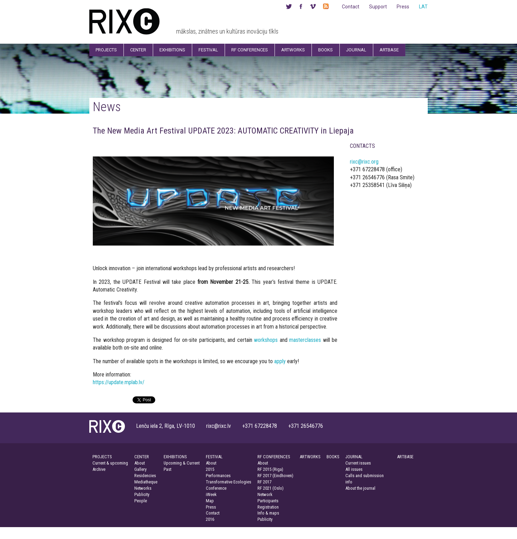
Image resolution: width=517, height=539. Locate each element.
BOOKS (333, 456)
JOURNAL (353, 456)
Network (264, 494)
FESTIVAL (214, 456)
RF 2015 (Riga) (270, 469)
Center (138, 49)
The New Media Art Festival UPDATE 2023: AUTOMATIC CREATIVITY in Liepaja (223, 131)
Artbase (389, 49)
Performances (218, 475)
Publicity (141, 494)
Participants (267, 500)
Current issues (358, 463)
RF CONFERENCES (273, 456)
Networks (142, 488)
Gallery (140, 469)
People (140, 500)
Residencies (145, 475)
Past (167, 469)
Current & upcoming (110, 463)
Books (325, 49)
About (139, 463)
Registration (268, 507)
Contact (350, 6)
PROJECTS (102, 456)
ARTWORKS (310, 456)
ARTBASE (405, 456)
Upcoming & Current (182, 463)
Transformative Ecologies (228, 481)
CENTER (141, 456)
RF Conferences (249, 49)
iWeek (211, 494)
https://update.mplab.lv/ (118, 382)
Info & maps (268, 513)
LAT (423, 6)
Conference (216, 488)
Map (210, 500)
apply (280, 361)
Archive (98, 469)
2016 (210, 519)
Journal (356, 49)
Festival (208, 49)
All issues (353, 469)
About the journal (360, 488)
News (107, 106)
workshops (266, 340)
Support (378, 6)
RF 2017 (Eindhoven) (275, 475)
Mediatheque (145, 481)
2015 (210, 469)
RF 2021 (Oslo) (270, 488)
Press (403, 6)
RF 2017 (264, 481)
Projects (106, 49)
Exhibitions (172, 49)
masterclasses (305, 340)
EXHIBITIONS (175, 456)
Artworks (293, 49)
